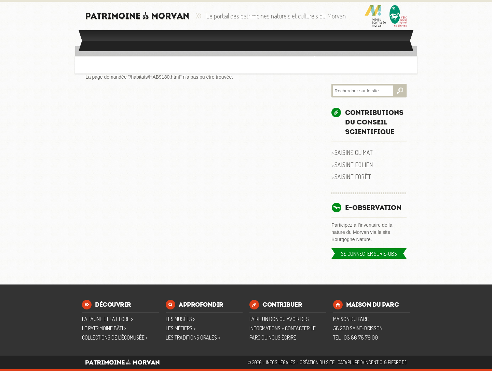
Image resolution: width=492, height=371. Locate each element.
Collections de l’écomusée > (115, 337)
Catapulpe (348, 362)
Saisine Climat (353, 152)
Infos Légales (281, 362)
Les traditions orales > (193, 337)
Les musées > (180, 319)
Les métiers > (180, 328)
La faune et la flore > (107, 319)
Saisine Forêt (352, 177)
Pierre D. (396, 362)
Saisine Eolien (353, 165)
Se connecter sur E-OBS (369, 253)
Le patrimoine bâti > (104, 328)
